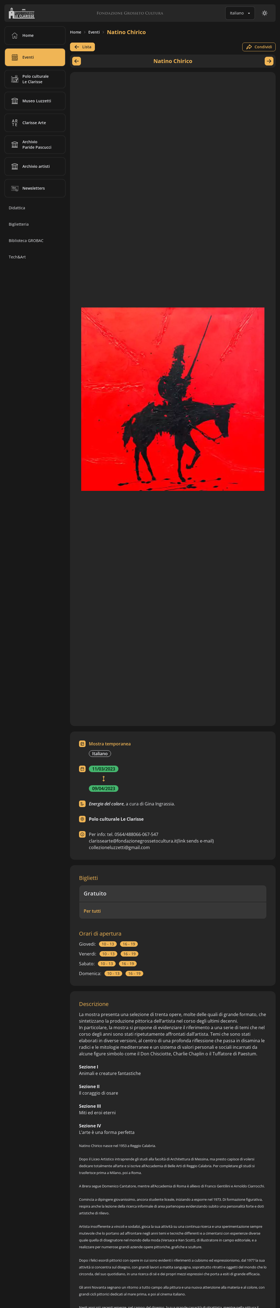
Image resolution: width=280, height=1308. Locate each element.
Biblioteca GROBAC (26, 240)
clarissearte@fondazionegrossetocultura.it (151, 841)
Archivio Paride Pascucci (30, 144)
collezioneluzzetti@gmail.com (119, 847)
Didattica (17, 207)
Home (75, 32)
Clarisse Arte (27, 122)
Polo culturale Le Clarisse (29, 79)
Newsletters (27, 188)
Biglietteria (19, 224)
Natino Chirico (126, 32)
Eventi (94, 32)
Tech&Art (17, 256)
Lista (82, 47)
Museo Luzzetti (30, 100)
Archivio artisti (29, 166)
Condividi (259, 47)
